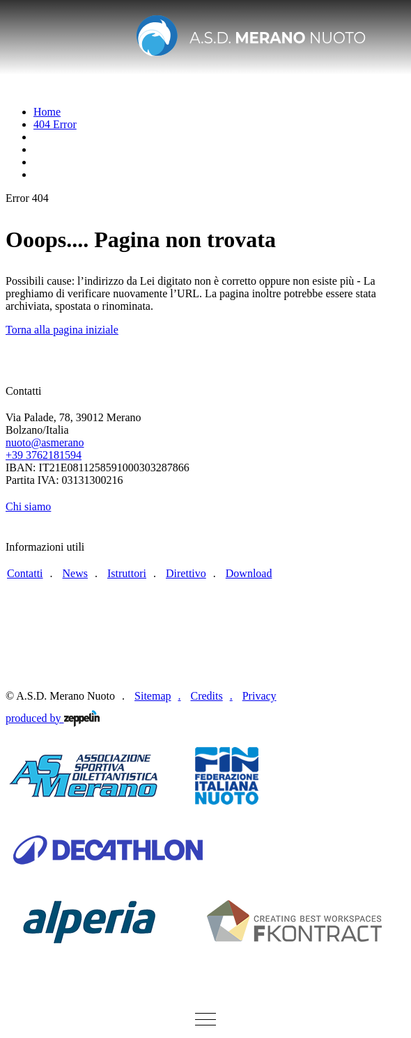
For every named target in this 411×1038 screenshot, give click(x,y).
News (75, 573)
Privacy (259, 696)
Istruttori (126, 573)
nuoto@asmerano (45, 442)
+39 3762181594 (44, 455)
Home (47, 112)
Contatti (25, 573)
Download (249, 573)
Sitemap (152, 696)
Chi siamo (28, 506)
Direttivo (186, 573)
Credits (206, 696)
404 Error (55, 124)
